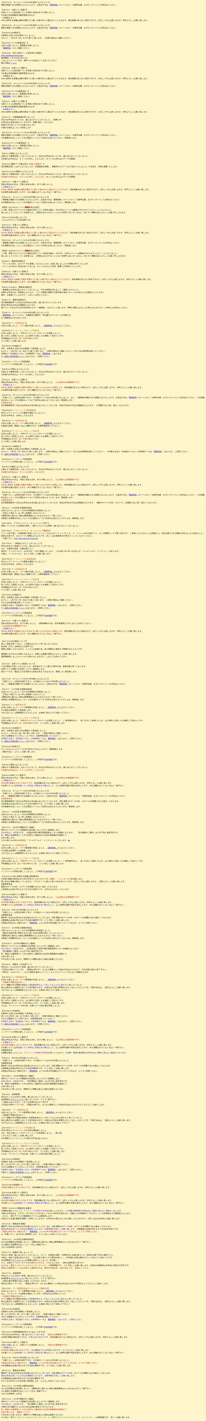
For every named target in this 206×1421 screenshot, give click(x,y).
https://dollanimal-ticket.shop (12, 55)
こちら (14, 63)
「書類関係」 (6, 315)
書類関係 (54, 5)
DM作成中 (48, 364)
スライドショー (17, 1099)
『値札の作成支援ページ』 (14, 356)
